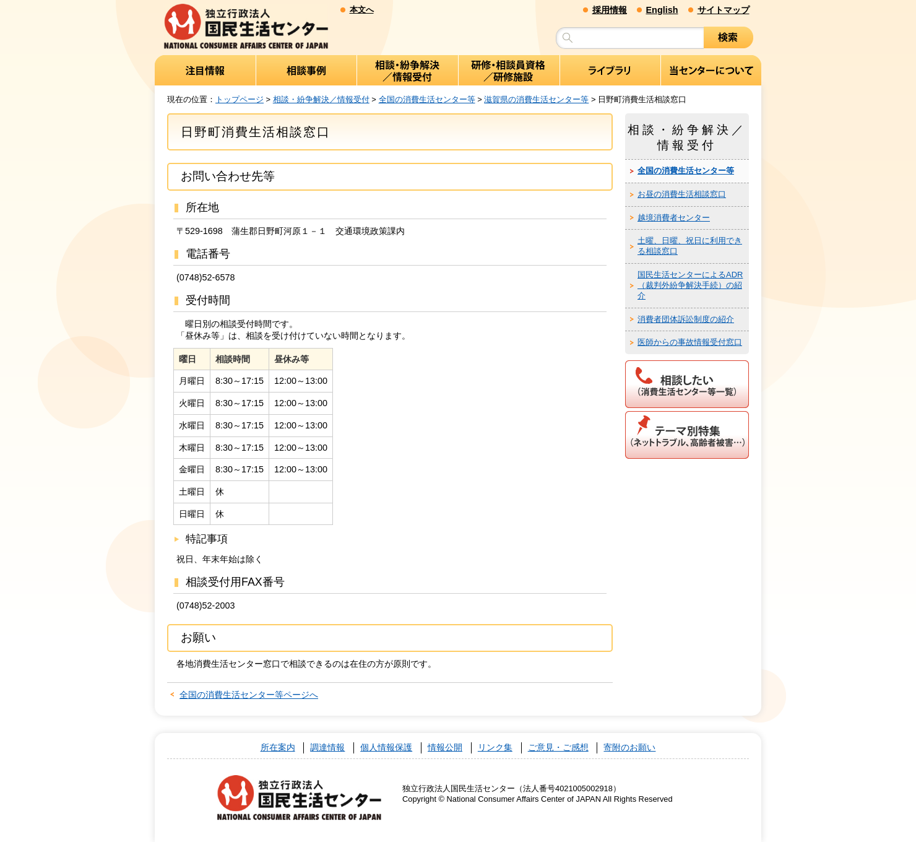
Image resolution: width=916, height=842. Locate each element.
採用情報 (609, 10)
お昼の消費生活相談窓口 (681, 194)
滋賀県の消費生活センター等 (536, 99)
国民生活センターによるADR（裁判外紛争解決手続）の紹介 (690, 285)
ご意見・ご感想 (558, 747)
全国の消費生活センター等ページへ (248, 695)
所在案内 (278, 747)
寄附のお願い (629, 747)
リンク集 (495, 747)
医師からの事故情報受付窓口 (689, 342)
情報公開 (445, 747)
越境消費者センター (673, 217)
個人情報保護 (386, 747)
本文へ (362, 9)
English (662, 10)
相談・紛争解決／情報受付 (321, 99)
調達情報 (327, 747)
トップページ (239, 99)
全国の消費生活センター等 (427, 99)
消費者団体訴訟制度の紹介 (685, 319)
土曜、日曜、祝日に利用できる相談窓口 (689, 246)
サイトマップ (724, 10)
